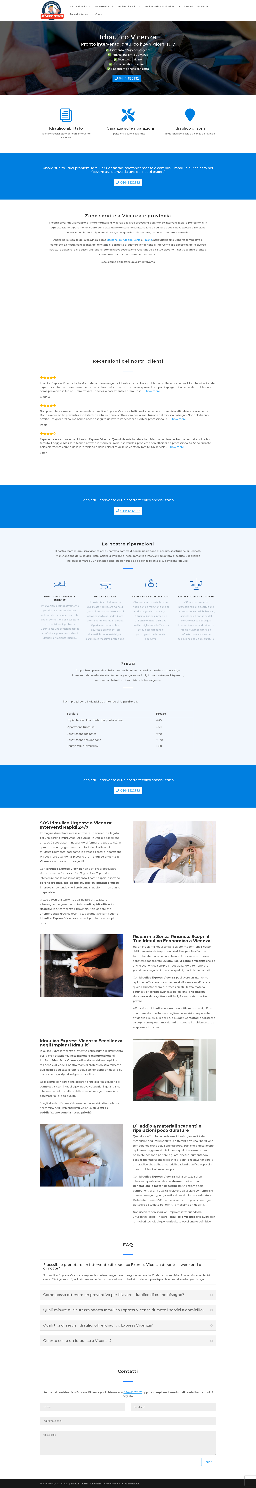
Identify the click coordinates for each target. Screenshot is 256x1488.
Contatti (100, 14)
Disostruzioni (102, 6)
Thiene (147, 239)
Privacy (75, 1483)
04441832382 (129, 78)
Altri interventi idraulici (191, 6)
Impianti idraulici (127, 6)
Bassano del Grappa (120, 239)
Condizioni (95, 1483)
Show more (152, 391)
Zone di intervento (80, 14)
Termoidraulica (79, 6)
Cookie (84, 1483)
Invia (209, 1462)
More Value (134, 1483)
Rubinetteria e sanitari (158, 6)
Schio (137, 239)
